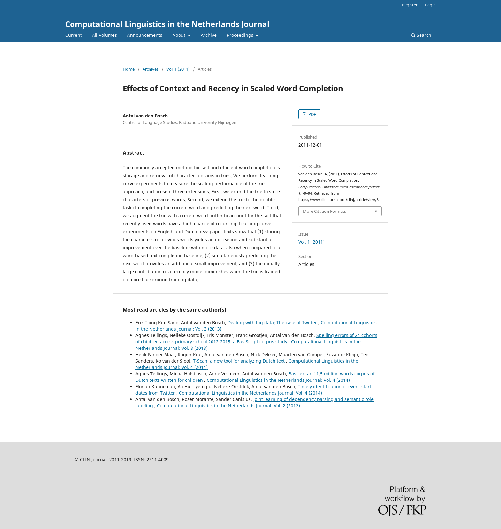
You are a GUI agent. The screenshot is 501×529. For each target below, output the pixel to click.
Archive (209, 35)
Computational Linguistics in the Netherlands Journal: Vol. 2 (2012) (228, 406)
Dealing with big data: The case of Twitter (272, 322)
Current (73, 35)
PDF (311, 114)
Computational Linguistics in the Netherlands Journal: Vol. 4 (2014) (278, 380)
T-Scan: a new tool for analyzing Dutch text (239, 361)
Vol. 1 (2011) (178, 69)
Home (129, 69)
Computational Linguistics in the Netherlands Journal (167, 24)
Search (421, 35)
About (180, 35)
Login (430, 5)
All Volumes (104, 35)
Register (410, 5)
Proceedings (241, 35)
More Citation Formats (324, 211)
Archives (150, 69)
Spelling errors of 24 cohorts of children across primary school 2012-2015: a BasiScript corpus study (256, 338)
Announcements (144, 35)
